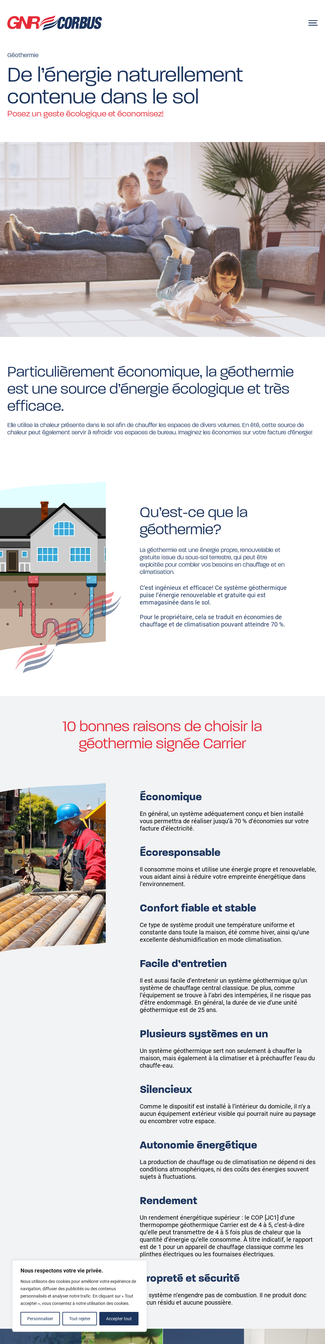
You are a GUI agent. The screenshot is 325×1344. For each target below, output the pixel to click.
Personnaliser (40, 1318)
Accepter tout (119, 1318)
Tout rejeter (79, 1318)
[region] (79, 1296)
